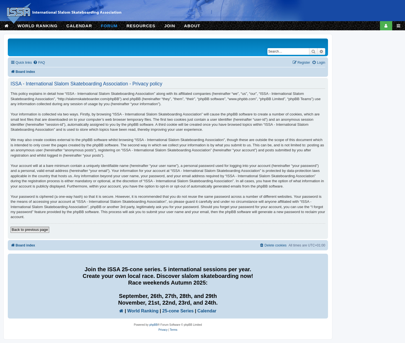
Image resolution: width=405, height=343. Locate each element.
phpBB (153, 324)
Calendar (206, 311)
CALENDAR (79, 25)
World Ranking (143, 311)
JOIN (169, 25)
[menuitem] (39, 62)
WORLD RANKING (38, 25)
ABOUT (192, 25)
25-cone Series (178, 311)
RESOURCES (140, 25)
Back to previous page (30, 230)
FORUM (109, 25)
